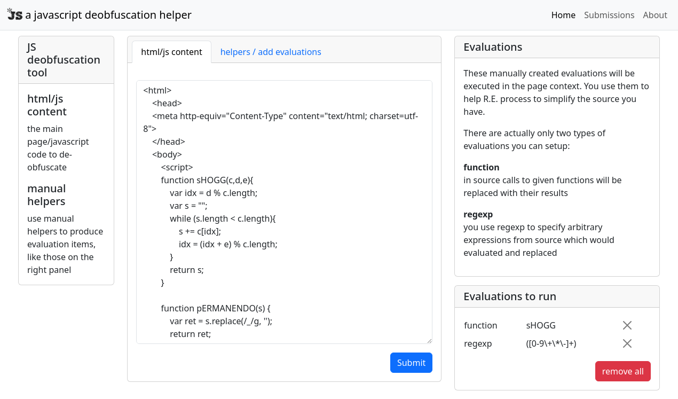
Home (563, 15)
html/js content (171, 52)
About (655, 15)
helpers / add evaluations (270, 52)
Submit (411, 363)
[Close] (627, 325)
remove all (623, 371)
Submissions (609, 15)
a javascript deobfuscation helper (99, 14)
